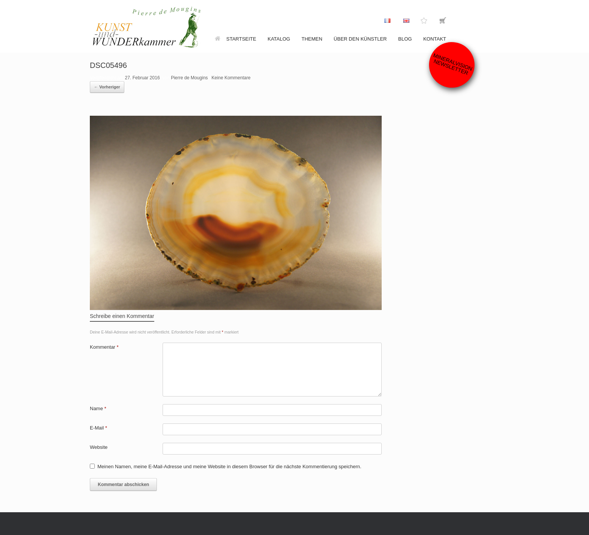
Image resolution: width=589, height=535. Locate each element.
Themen (311, 39)
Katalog (279, 39)
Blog (405, 39)
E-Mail (98, 428)
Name (98, 408)
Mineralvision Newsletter (452, 64)
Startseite (235, 39)
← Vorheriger (107, 87)
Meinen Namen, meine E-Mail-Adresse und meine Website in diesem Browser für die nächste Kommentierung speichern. (229, 466)
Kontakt (434, 39)
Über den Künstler (360, 39)
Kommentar (104, 347)
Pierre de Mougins (189, 77)
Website (99, 447)
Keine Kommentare (231, 77)
